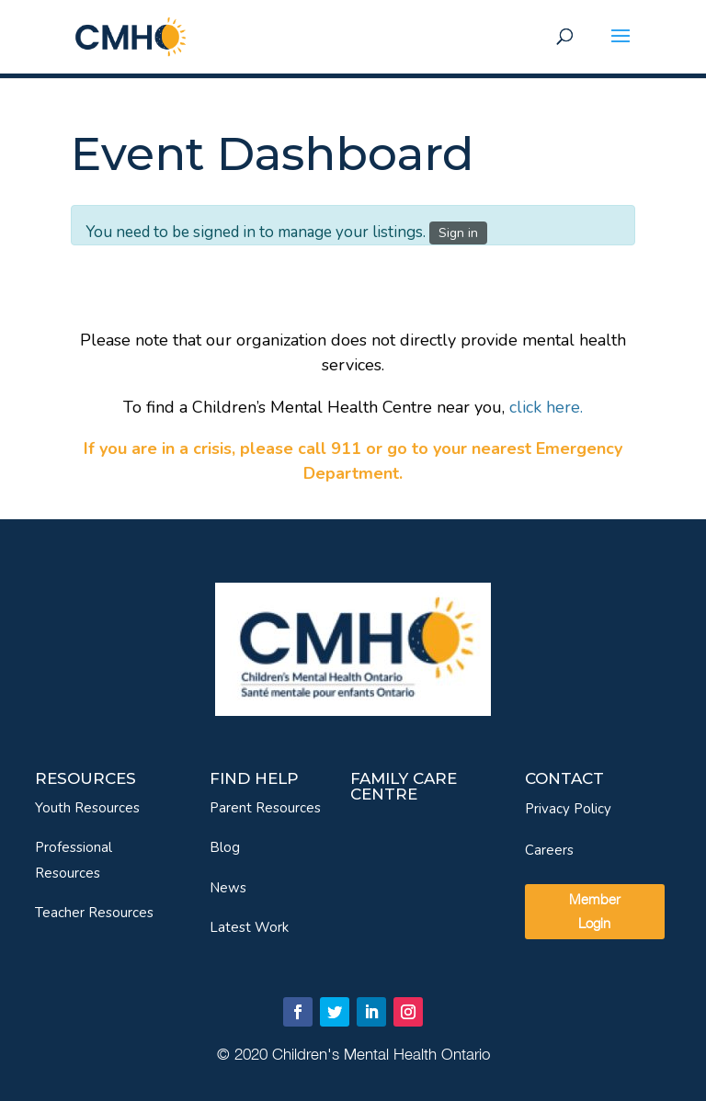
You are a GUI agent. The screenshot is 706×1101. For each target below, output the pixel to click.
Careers (549, 850)
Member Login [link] (595, 911)
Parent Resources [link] (265, 808)
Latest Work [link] (249, 927)
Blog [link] (225, 847)
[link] (130, 35)
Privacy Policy (568, 809)
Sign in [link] (458, 233)
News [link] (228, 888)
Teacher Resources (94, 912)
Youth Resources (87, 808)
